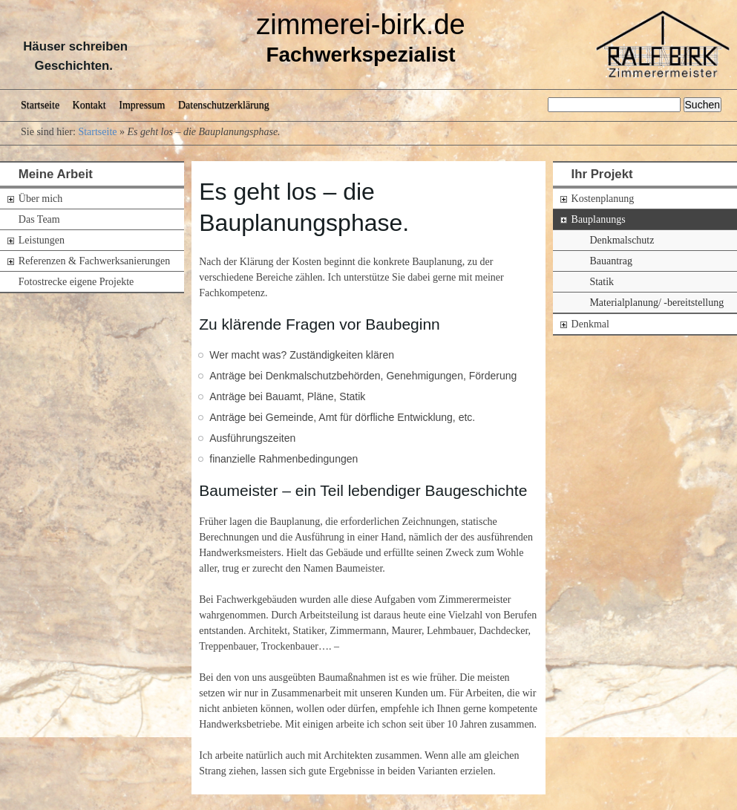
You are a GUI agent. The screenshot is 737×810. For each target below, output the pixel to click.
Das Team (39, 219)
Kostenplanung (603, 198)
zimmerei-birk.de (360, 24)
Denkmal (590, 324)
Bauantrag (610, 261)
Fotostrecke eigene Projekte (76, 281)
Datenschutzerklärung (223, 105)
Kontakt (89, 105)
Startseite (40, 105)
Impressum (142, 105)
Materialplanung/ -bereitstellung (656, 302)
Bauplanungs (598, 219)
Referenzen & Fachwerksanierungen (94, 261)
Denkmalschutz (621, 240)
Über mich (40, 198)
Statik (601, 281)
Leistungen (42, 240)
